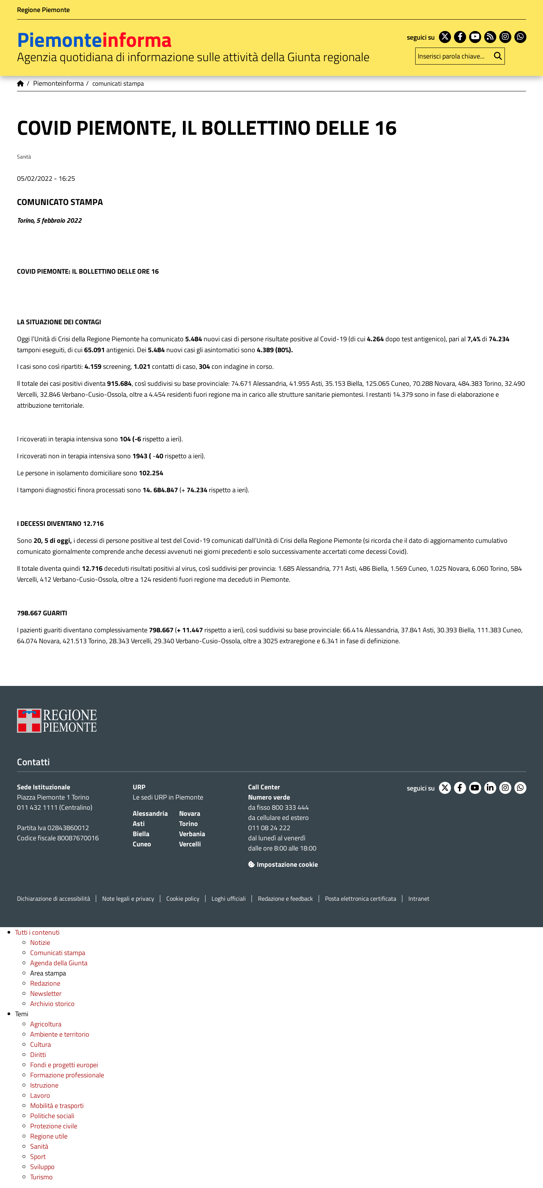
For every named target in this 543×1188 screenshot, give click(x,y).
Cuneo (142, 844)
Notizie (40, 942)
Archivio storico (52, 1003)
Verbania (192, 834)
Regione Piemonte (43, 10)
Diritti (38, 1054)
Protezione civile (53, 1126)
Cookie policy (182, 898)
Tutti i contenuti (37, 932)
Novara (189, 813)
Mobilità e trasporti (57, 1105)
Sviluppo (42, 1167)
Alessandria (150, 813)
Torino (188, 823)
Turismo (41, 1177)
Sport (38, 1156)
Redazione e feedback (285, 898)
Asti (139, 823)
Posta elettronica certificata (360, 898)
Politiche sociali (52, 1116)
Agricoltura (45, 1024)
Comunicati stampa (57, 953)
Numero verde (269, 797)
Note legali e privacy (128, 898)
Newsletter (45, 993)
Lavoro (40, 1095)
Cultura (40, 1044)
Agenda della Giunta (58, 963)
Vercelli (190, 844)
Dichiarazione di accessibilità (53, 898)
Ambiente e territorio (59, 1034)
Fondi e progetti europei (64, 1065)
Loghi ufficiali (229, 898)
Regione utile (48, 1136)
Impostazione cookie (283, 864)
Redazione (45, 983)
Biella (141, 834)
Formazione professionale (67, 1075)
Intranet (418, 898)
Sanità (39, 1146)
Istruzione (44, 1085)
